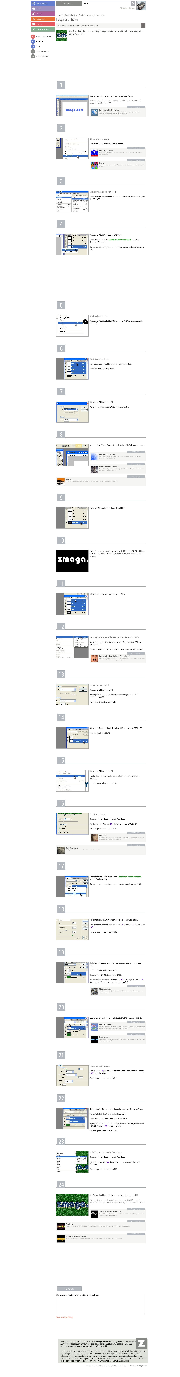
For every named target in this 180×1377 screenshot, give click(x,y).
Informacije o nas (42, 56)
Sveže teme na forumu (44, 36)
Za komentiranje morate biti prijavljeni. (102, 1307)
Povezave (39, 41)
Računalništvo (73, 14)
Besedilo (102, 14)
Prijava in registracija (130, 8)
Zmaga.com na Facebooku (96, 1370)
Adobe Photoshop (89, 14)
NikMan (67, 25)
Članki (38, 46)
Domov (61, 14)
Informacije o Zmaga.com (136, 1370)
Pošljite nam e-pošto (116, 1370)
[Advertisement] (103, 62)
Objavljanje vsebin (42, 51)
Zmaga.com (70, 3)
